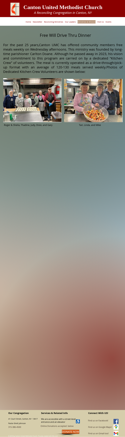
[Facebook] (116, 421)
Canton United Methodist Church (62, 7)
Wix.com (55, 436)
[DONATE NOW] (70, 432)
